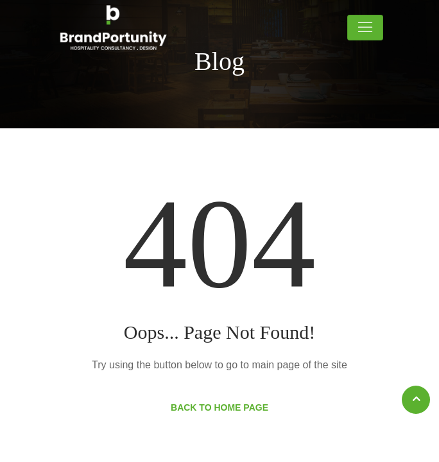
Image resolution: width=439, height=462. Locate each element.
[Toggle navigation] (365, 27)
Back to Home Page (219, 407)
